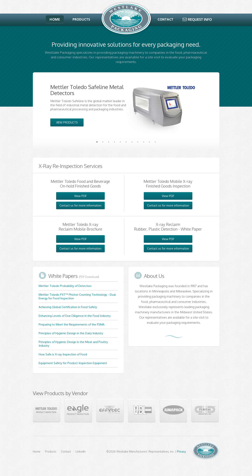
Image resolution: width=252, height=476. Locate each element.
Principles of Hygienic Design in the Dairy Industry (71, 333)
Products (50, 451)
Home (36, 451)
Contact (66, 451)
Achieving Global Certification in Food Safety (68, 307)
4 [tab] (114, 142)
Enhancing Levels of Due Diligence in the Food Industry (75, 316)
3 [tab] (109, 142)
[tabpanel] (126, 105)
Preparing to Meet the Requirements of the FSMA (72, 324)
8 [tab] (138, 142)
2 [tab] (103, 142)
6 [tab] (126, 142)
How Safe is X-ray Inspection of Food (63, 354)
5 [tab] (120, 142)
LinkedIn (81, 451)
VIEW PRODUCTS (67, 122)
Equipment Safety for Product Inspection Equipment (73, 363)
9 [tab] (144, 142)
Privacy (181, 451)
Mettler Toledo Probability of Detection (65, 286)
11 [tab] (155, 142)
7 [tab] (132, 142)
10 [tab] (149, 142)
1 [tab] (97, 142)
